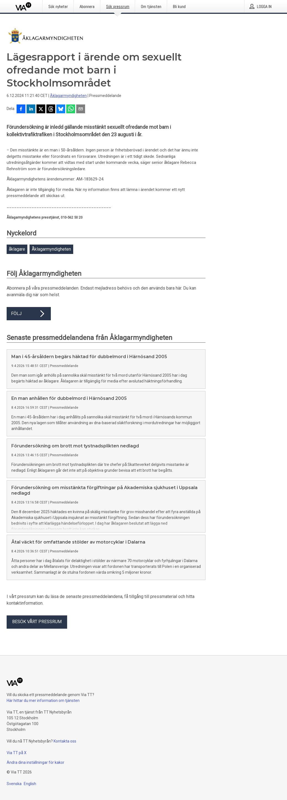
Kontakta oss (65, 741)
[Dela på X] (40, 109)
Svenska (14, 783)
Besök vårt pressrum (37, 621)
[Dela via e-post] (80, 109)
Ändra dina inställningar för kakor (35, 762)
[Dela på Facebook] (21, 109)
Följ (28, 313)
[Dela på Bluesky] (60, 109)
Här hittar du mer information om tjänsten (43, 700)
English (30, 783)
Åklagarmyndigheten (68, 95)
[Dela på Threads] (50, 109)
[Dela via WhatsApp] (70, 109)
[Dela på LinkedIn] (31, 109)
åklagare (17, 249)
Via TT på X (17, 753)
